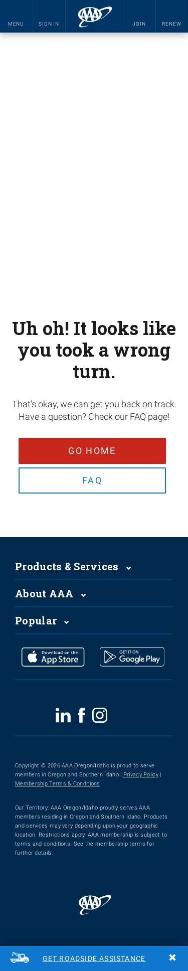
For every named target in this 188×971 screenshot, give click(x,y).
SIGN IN (49, 24)
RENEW (171, 24)
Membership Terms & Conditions (57, 786)
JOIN (139, 24)
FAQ (92, 481)
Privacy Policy (140, 777)
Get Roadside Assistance (94, 958)
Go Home (91, 450)
